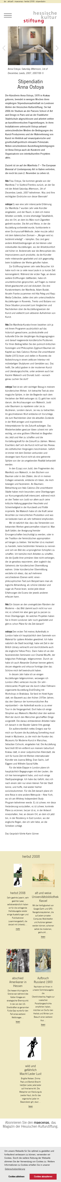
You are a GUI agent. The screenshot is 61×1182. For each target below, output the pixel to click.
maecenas (19, 1)
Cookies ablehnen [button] (16, 1176)
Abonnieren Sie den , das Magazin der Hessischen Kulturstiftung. (30, 1124)
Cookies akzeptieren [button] (43, 1176)
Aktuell (10, 1)
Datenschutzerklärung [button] (15, 1169)
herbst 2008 (29, 1)
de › (5, 1)
